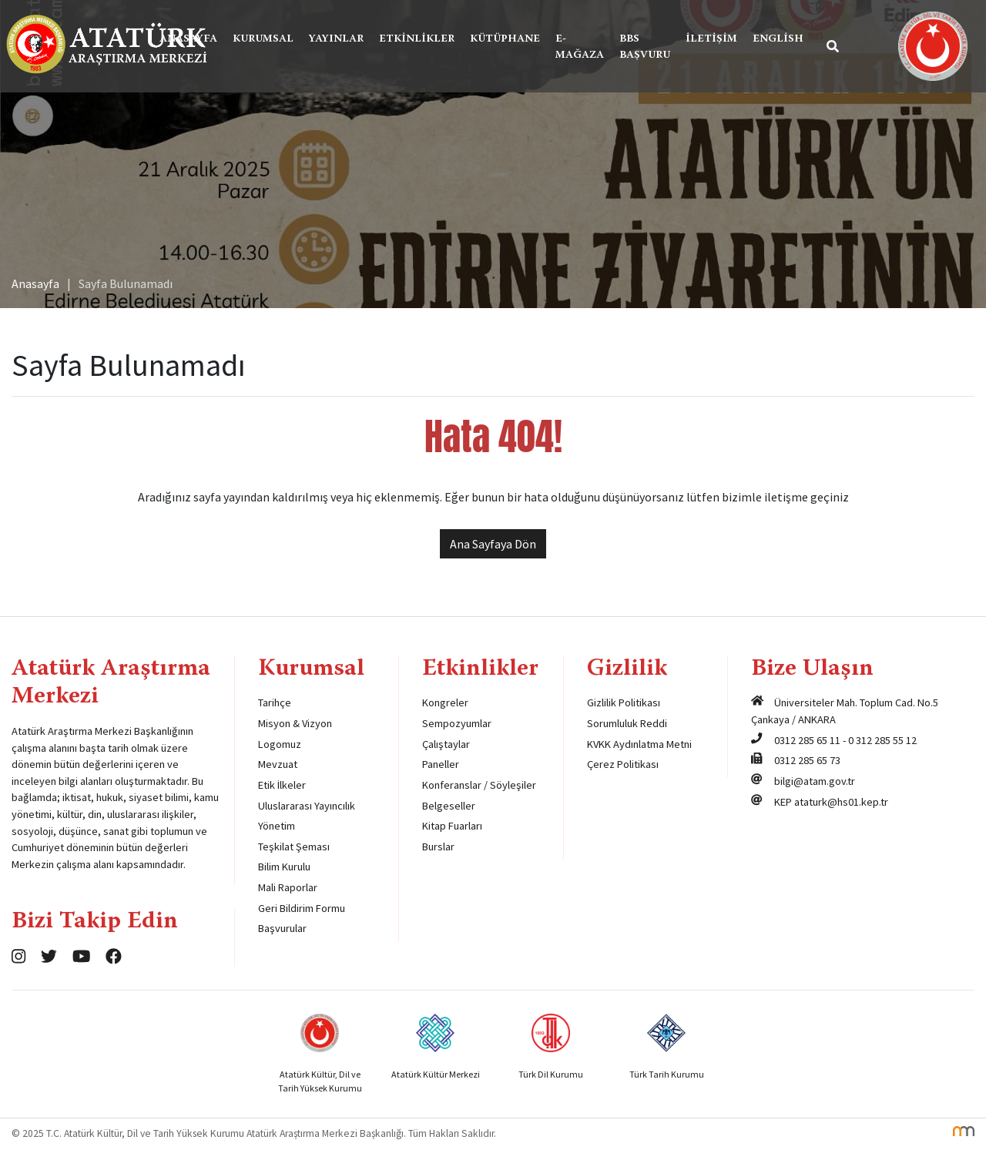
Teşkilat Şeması (294, 846)
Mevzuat (277, 764)
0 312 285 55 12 (882, 740)
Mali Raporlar (287, 887)
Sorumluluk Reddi (627, 723)
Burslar (438, 846)
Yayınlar (336, 39)
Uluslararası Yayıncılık (306, 806)
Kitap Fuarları (452, 826)
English (778, 39)
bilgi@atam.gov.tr (814, 781)
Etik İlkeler (282, 785)
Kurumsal (263, 39)
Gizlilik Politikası (623, 702)
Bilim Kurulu (284, 866)
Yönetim (276, 826)
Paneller (440, 764)
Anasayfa (188, 39)
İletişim (711, 39)
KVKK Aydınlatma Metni (639, 744)
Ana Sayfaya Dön (493, 544)
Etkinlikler (416, 39)
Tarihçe (274, 702)
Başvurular (282, 928)
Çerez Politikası (623, 764)
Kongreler (445, 702)
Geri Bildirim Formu (301, 908)
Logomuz (279, 744)
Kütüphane (505, 39)
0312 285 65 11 (807, 740)
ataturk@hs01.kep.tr (841, 802)
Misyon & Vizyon (295, 723)
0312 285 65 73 (807, 760)
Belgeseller (448, 806)
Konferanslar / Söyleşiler (479, 785)
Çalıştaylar (446, 744)
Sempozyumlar (456, 723)
